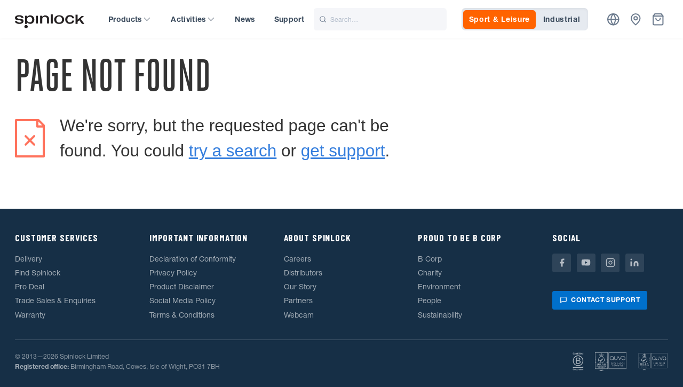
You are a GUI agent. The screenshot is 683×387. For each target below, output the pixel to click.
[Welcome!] (49, 19)
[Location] (613, 19)
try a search (233, 150)
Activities (192, 19)
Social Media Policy (182, 300)
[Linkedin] (634, 263)
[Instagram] (610, 263)
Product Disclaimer (181, 286)
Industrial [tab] (562, 19)
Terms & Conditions (182, 315)
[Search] (380, 19)
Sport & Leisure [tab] (499, 19)
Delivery (28, 259)
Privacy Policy (173, 273)
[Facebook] (561, 263)
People (429, 300)
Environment (439, 286)
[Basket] (658, 19)
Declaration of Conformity (192, 259)
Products (129, 19)
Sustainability (440, 315)
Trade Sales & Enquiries (55, 300)
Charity (430, 273)
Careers (297, 259)
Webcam (299, 315)
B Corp (430, 259)
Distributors (303, 273)
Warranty (30, 315)
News (245, 19)
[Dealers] (635, 19)
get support (343, 150)
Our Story (300, 286)
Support (289, 19)
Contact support (600, 300)
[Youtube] (586, 263)
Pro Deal (29, 286)
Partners (298, 300)
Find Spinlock (37, 273)
